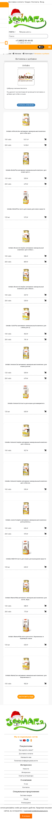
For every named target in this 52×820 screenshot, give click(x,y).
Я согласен (26, 816)
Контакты (35, 2)
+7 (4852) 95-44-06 (24, 43)
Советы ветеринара (26, 776)
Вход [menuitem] (42, 2)
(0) (41, 47)
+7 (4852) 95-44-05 (24, 40)
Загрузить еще (26, 697)
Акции (26, 799)
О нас (26, 784)
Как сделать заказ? (26, 750)
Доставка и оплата (16, 2)
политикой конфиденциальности (36, 811)
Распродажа (26, 803)
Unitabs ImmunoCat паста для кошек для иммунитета (26, 403)
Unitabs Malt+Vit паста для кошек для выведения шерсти (26, 559)
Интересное (26, 772)
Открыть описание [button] (26, 105)
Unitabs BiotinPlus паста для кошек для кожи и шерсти (26, 209)
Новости (26, 769)
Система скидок (26, 795)
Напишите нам (26, 757)
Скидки (28, 2)
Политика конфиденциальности (26, 761)
